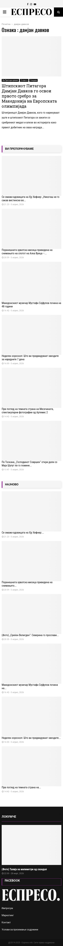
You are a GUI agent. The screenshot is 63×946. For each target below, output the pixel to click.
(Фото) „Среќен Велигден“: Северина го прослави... (30, 635)
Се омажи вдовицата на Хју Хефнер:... (23, 532)
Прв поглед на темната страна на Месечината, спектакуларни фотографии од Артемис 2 (28, 410)
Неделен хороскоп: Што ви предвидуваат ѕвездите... (31, 738)
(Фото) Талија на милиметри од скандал (24, 869)
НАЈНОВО (11, 484)
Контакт (6, 922)
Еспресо (24, 80)
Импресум (7, 908)
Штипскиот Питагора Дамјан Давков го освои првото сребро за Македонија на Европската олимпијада (29, 96)
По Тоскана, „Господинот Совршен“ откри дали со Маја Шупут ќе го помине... (29, 463)
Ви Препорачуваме (10, 80)
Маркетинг (8, 915)
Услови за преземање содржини (20, 929)
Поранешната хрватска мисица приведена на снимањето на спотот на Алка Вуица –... (27, 251)
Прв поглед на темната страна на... (21, 787)
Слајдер (33, 80)
